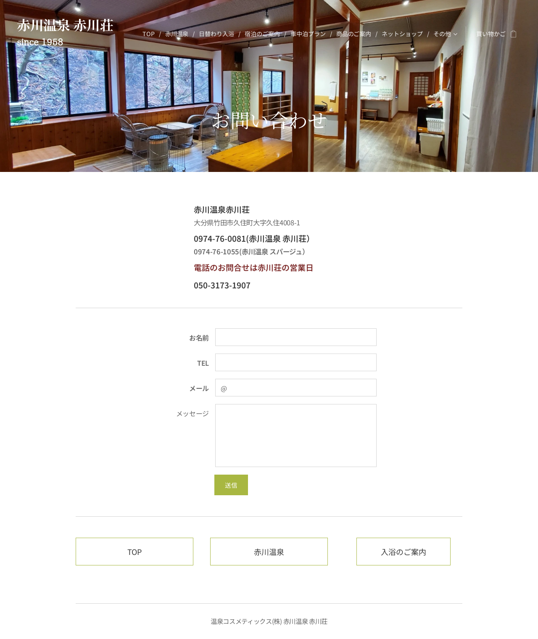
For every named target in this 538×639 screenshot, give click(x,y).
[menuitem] (150, 33)
